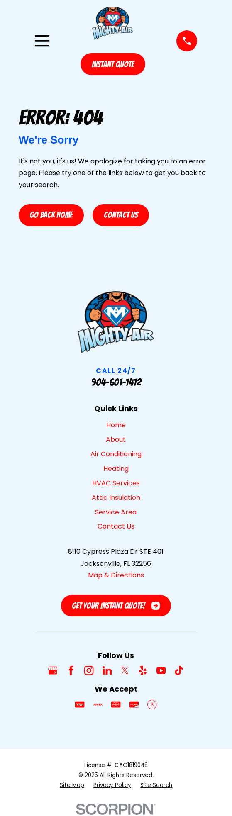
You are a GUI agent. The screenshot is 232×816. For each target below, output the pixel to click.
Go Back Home (51, 214)
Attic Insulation (116, 497)
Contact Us (121, 214)
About (116, 439)
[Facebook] (71, 670)
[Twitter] (124, 670)
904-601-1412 (116, 382)
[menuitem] (72, 785)
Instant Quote (113, 64)
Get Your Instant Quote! (116, 605)
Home (116, 425)
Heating (116, 468)
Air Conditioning (116, 454)
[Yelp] (142, 670)
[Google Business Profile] (52, 670)
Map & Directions (116, 575)
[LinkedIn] (107, 670)
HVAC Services (116, 483)
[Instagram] (88, 670)
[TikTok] (178, 670)
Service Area (116, 512)
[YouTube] (161, 670)
